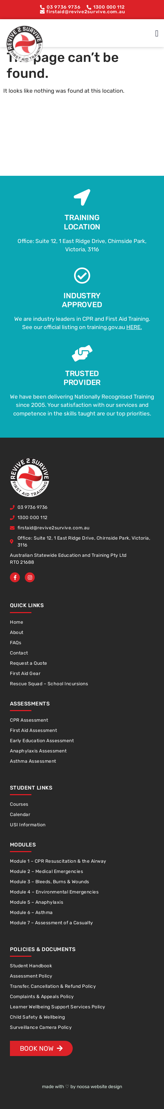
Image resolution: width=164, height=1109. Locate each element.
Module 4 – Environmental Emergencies (54, 892)
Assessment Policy (31, 976)
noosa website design (99, 1086)
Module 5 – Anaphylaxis (36, 902)
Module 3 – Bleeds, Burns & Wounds (49, 882)
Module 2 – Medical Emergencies (46, 871)
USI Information (28, 825)
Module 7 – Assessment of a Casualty (51, 923)
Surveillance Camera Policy (41, 1027)
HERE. (134, 327)
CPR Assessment (29, 720)
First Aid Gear (25, 673)
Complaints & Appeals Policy (42, 996)
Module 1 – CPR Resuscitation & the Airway (58, 861)
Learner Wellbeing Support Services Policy (57, 1007)
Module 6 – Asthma (31, 912)
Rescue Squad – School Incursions (49, 684)
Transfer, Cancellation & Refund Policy (53, 986)
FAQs (15, 643)
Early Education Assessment (42, 741)
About (16, 632)
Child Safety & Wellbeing (37, 1017)
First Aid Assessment (33, 730)
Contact (19, 653)
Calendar (20, 814)
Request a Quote (28, 663)
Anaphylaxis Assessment (38, 751)
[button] (157, 33)
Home (16, 622)
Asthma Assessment (33, 761)
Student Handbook (31, 966)
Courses (19, 804)
